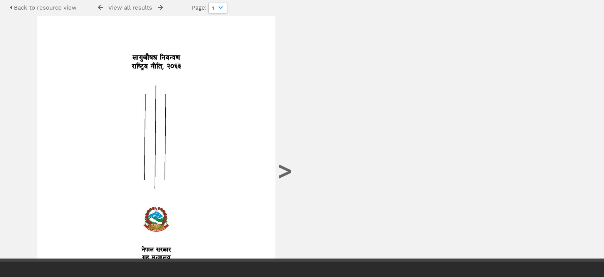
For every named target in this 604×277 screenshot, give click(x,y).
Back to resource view (43, 7)
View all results (130, 7)
